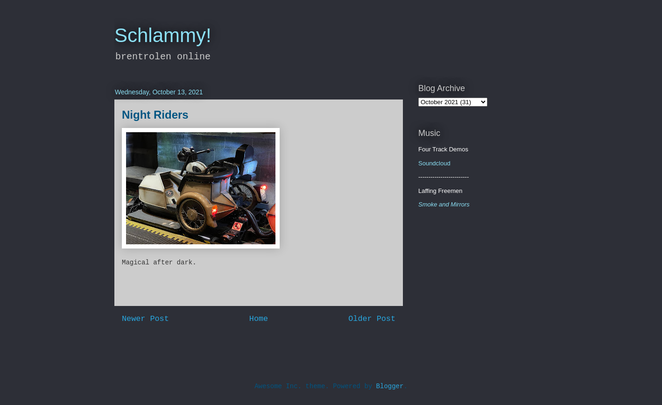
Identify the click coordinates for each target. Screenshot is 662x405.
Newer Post (145, 318)
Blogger (390, 386)
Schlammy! (162, 35)
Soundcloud (434, 163)
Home (258, 318)
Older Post (371, 318)
